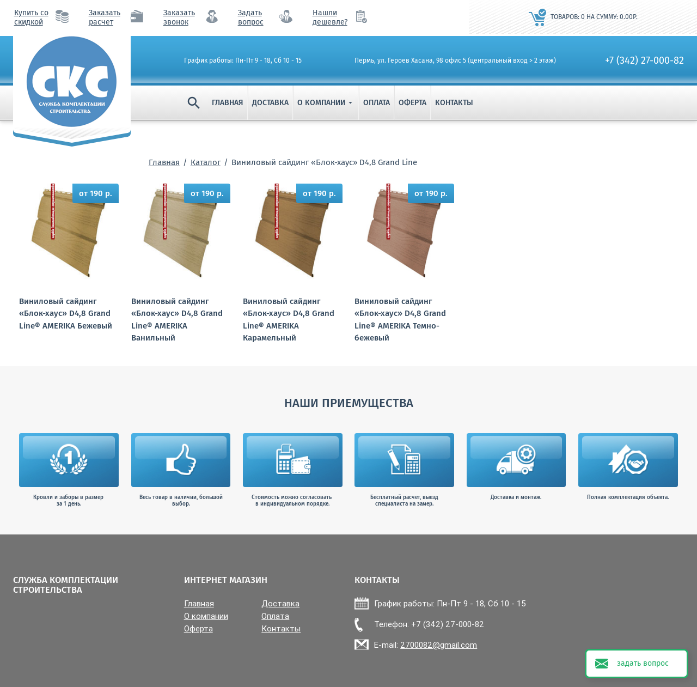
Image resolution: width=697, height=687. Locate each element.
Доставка (270, 102)
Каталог (206, 162)
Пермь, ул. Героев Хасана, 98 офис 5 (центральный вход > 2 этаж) (455, 60)
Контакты (454, 102)
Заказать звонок (179, 18)
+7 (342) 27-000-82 (644, 60)
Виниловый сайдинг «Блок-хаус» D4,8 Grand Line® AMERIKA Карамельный (288, 319)
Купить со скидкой (31, 18)
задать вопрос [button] (643, 663)
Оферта (412, 102)
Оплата (376, 102)
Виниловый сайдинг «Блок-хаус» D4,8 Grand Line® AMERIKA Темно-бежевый (400, 319)
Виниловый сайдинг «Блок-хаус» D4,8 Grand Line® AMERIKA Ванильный (177, 319)
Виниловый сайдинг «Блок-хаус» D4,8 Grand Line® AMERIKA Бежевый (65, 313)
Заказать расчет (104, 18)
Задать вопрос (251, 18)
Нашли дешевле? (330, 18)
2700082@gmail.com (438, 645)
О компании (325, 103)
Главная (227, 102)
